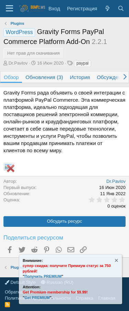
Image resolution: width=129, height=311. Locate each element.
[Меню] (9, 8)
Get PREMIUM (37, 298)
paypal (82, 63)
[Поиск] (121, 8)
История (80, 77)
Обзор (11, 77)
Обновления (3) (44, 77)
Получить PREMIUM (43, 276)
